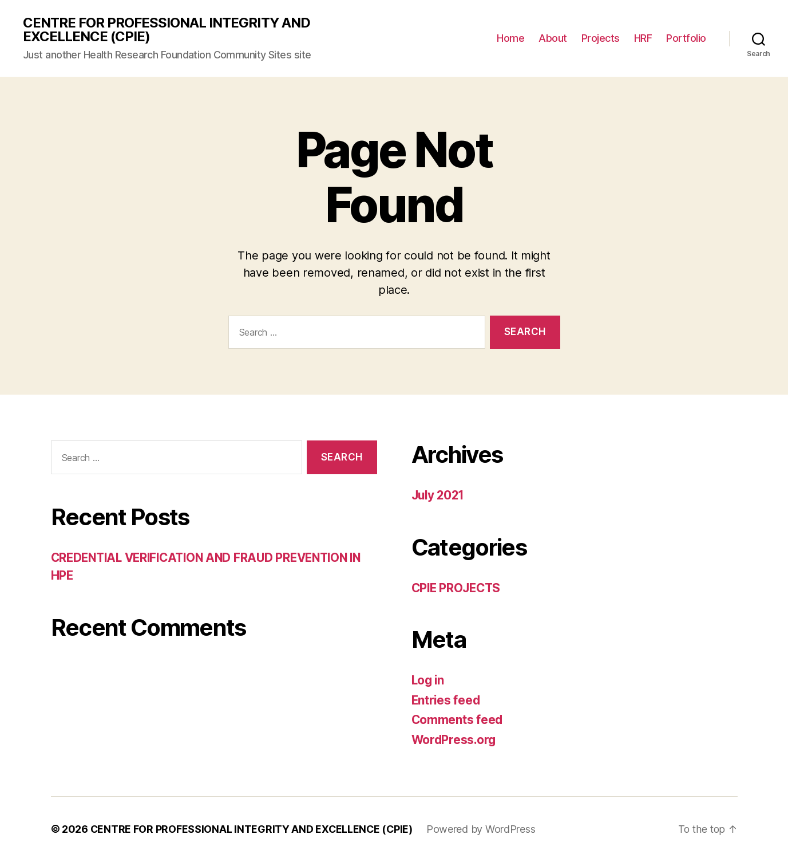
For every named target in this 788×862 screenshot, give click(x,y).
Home (510, 39)
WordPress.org (454, 740)
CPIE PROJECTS (458, 588)
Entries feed (446, 700)
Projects (600, 39)
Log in (428, 681)
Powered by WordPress (483, 830)
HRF (643, 39)
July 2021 (439, 496)
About (552, 39)
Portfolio (686, 39)
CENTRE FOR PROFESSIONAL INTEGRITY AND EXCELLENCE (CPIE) (166, 30)
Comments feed (457, 720)
